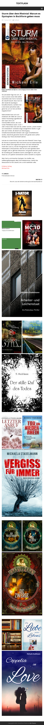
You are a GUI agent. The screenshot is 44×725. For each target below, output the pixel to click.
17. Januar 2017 (7, 20)
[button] (42, 8)
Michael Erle (5, 168)
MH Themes (33, 723)
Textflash (16, 20)
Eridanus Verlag (7, 166)
